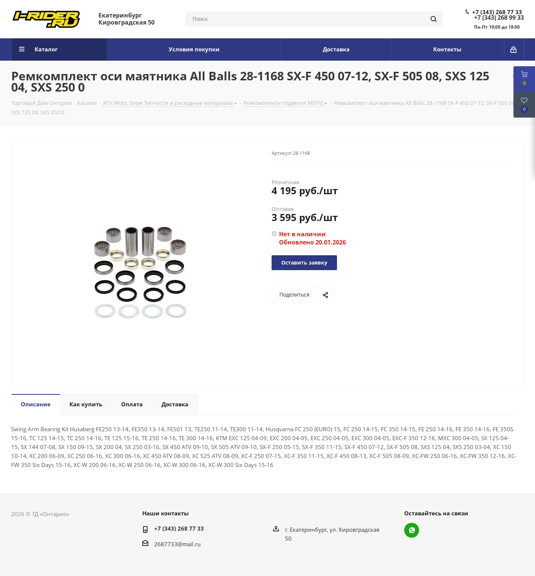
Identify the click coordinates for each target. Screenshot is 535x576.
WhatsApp (411, 530)
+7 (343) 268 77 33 (497, 12)
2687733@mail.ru (177, 544)
